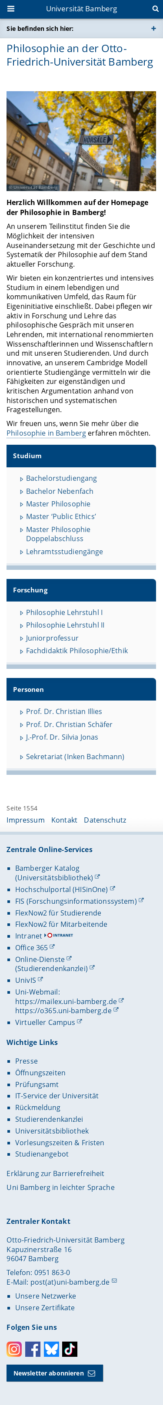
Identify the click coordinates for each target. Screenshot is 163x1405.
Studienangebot (42, 1154)
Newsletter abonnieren (48, 1373)
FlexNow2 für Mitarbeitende (61, 924)
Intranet (28, 936)
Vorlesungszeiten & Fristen (60, 1142)
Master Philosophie (58, 504)
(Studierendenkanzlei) (51, 968)
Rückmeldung (38, 1107)
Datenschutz (105, 820)
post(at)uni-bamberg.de (70, 1282)
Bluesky (51, 1349)
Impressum (25, 820)
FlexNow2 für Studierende (58, 913)
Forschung (30, 590)
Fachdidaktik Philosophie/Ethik (77, 650)
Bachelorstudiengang (61, 478)
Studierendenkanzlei (49, 1119)
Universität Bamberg (81, 8)
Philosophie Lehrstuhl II (65, 625)
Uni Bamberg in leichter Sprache (60, 1187)
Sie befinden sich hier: (40, 28)
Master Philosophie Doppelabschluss (58, 534)
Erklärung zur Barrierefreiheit (55, 1173)
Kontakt (64, 820)
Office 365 (31, 947)
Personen (28, 689)
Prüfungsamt (37, 1084)
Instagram (14, 1349)
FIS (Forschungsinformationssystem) (76, 901)
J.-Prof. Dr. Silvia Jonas (62, 737)
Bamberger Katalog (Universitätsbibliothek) (54, 873)
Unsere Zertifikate (45, 1307)
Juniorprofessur (52, 638)
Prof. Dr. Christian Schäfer (69, 724)
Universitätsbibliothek (52, 1131)
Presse (26, 1061)
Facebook (32, 1349)
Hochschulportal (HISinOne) (61, 889)
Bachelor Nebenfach (60, 491)
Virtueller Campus (45, 1022)
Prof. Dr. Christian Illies (64, 711)
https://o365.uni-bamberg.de (63, 1010)
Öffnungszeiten (40, 1073)
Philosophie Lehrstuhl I (64, 612)
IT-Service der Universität (57, 1096)
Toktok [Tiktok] (69, 1349)
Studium (27, 455)
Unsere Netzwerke (45, 1296)
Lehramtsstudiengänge (64, 551)
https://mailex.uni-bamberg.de (66, 1001)
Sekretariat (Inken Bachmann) (75, 756)
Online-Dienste (40, 959)
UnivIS (25, 980)
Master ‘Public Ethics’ (61, 516)
